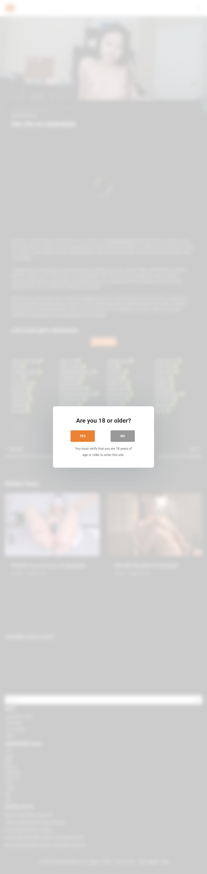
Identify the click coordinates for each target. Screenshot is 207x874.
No (122, 436)
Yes (83, 436)
